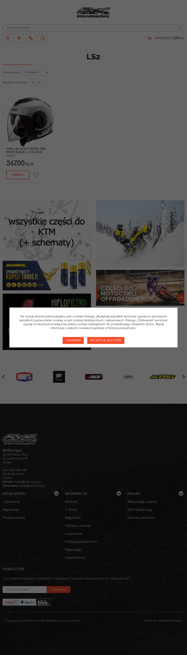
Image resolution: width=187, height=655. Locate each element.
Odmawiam (73, 340)
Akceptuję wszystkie (106, 340)
